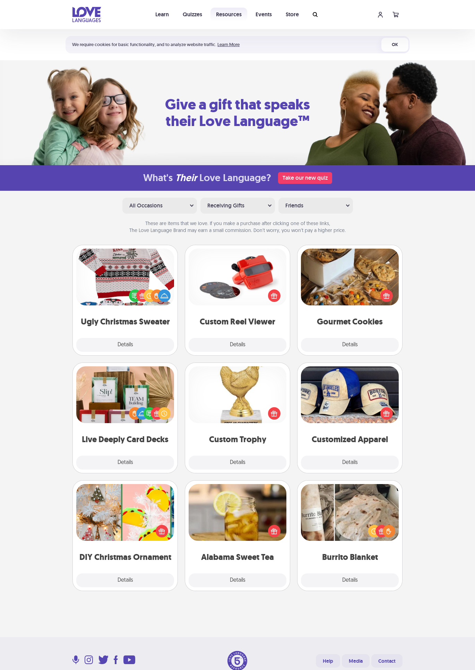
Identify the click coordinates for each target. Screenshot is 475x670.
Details (125, 345)
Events (264, 14)
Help (328, 661)
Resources (229, 14)
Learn (162, 14)
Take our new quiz (305, 177)
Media (356, 661)
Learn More (228, 44)
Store (292, 14)
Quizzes (192, 14)
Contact (387, 661)
